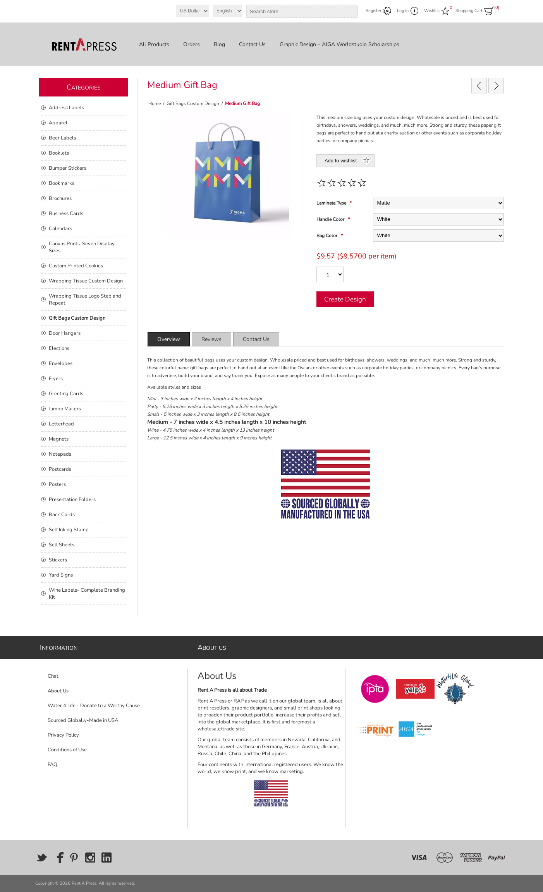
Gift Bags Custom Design (77, 318)
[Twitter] (41, 857)
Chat (53, 676)
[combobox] (295, 11)
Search (350, 11)
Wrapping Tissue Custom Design (86, 280)
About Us (58, 690)
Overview (168, 339)
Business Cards (66, 213)
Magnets (59, 439)
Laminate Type (331, 203)
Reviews (211, 339)
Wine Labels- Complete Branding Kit (87, 594)
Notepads (60, 454)
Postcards (60, 469)
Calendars (60, 228)
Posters (57, 484)
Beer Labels (62, 137)
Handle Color (330, 219)
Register (373, 11)
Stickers (58, 559)
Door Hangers (65, 333)
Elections (59, 348)
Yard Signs (61, 575)
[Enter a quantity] (330, 274)
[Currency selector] (192, 11)
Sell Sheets (61, 544)
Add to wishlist (341, 161)
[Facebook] (58, 857)
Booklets (59, 153)
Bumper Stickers (67, 168)
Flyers (56, 378)
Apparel (58, 122)
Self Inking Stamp (69, 529)
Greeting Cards (66, 393)
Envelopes (60, 363)
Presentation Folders (72, 499)
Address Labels (66, 107)
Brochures (60, 198)
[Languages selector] (227, 11)
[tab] (169, 339)
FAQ (52, 764)
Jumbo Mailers (65, 408)
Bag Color (327, 235)
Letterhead (61, 423)
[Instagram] (90, 857)
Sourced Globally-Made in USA (83, 720)
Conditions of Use (67, 749)
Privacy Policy (63, 735)
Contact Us (256, 339)
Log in (403, 11)
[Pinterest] (74, 857)
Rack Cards (62, 514)
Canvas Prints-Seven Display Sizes (82, 247)
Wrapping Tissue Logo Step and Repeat (85, 300)
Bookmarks (61, 183)
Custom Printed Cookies (76, 265)
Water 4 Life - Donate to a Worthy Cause (94, 705)
